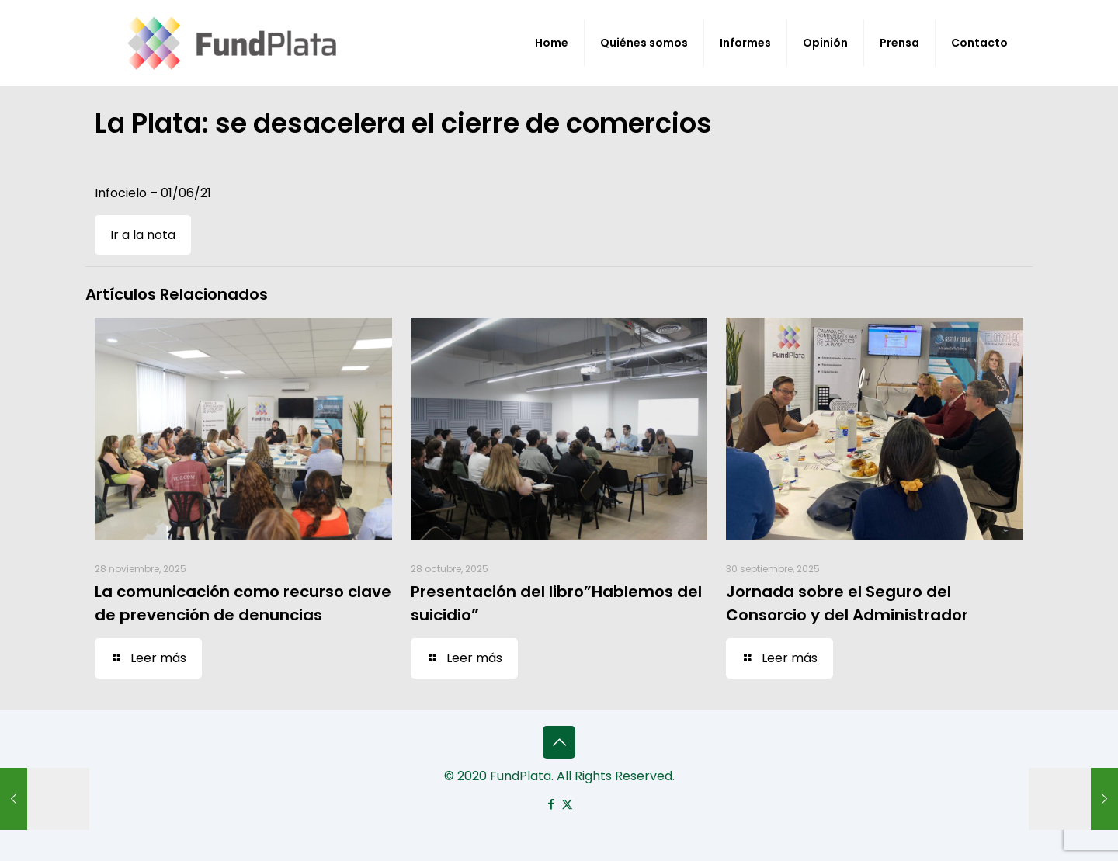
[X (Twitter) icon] (567, 804)
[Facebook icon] (551, 804)
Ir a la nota (142, 235)
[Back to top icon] (559, 742)
